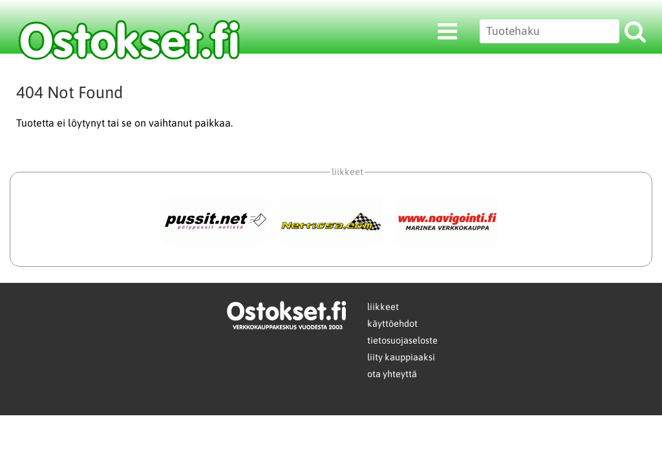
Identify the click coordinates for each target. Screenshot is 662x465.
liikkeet (383, 307)
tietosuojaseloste (402, 340)
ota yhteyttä (392, 374)
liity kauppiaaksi (401, 357)
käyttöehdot (392, 323)
